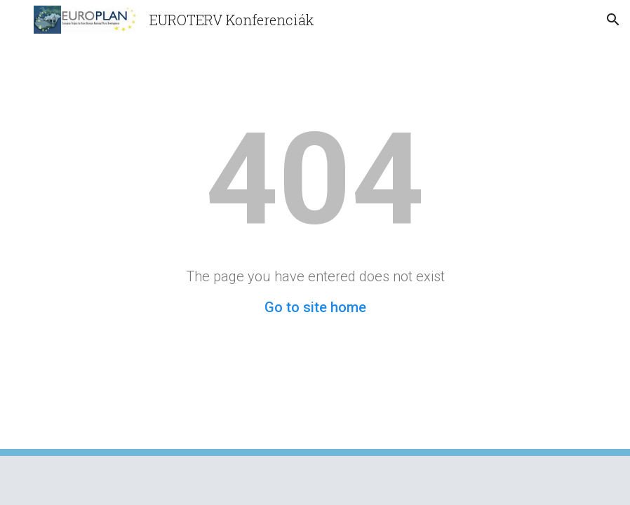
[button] (17, 19)
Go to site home (315, 307)
